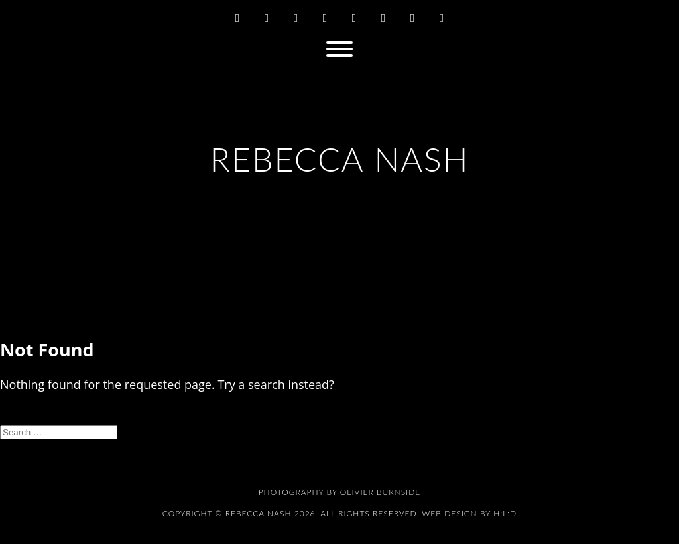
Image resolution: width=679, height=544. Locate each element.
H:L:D (505, 513)
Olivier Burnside (380, 492)
